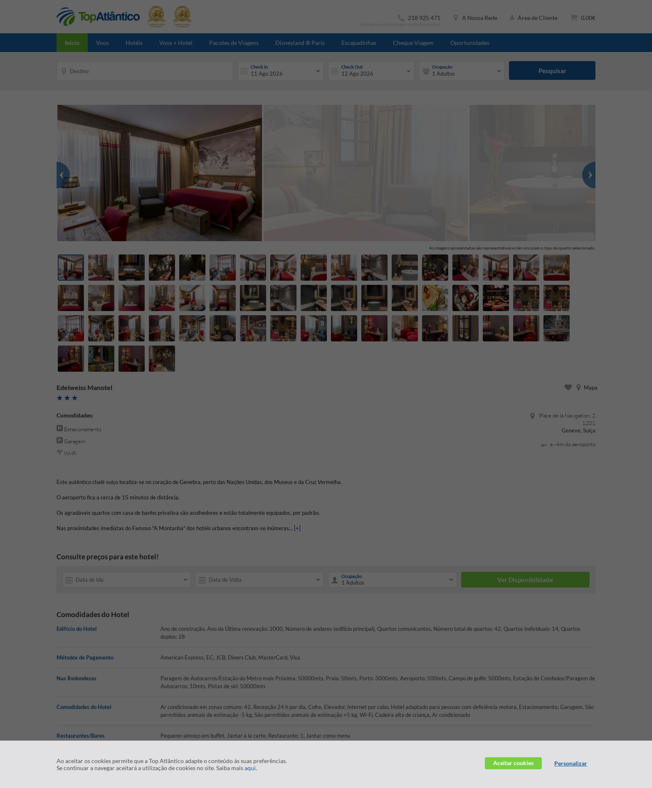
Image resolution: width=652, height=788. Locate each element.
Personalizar (570, 763)
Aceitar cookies (513, 762)
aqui (250, 767)
